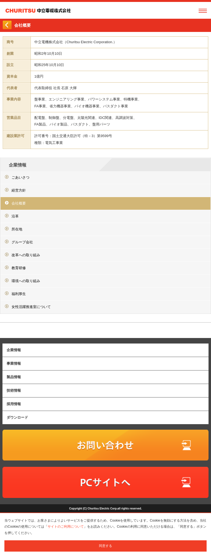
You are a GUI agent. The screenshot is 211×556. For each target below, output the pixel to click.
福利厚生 (19, 294)
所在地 (17, 229)
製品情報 (14, 377)
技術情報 (14, 390)
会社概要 (19, 203)
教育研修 (19, 268)
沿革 (15, 216)
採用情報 (14, 404)
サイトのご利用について (66, 526)
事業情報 (14, 363)
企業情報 (17, 165)
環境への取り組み (26, 281)
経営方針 (19, 190)
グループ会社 (22, 242)
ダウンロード (17, 417)
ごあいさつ (20, 177)
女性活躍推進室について (31, 307)
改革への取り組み (26, 255)
